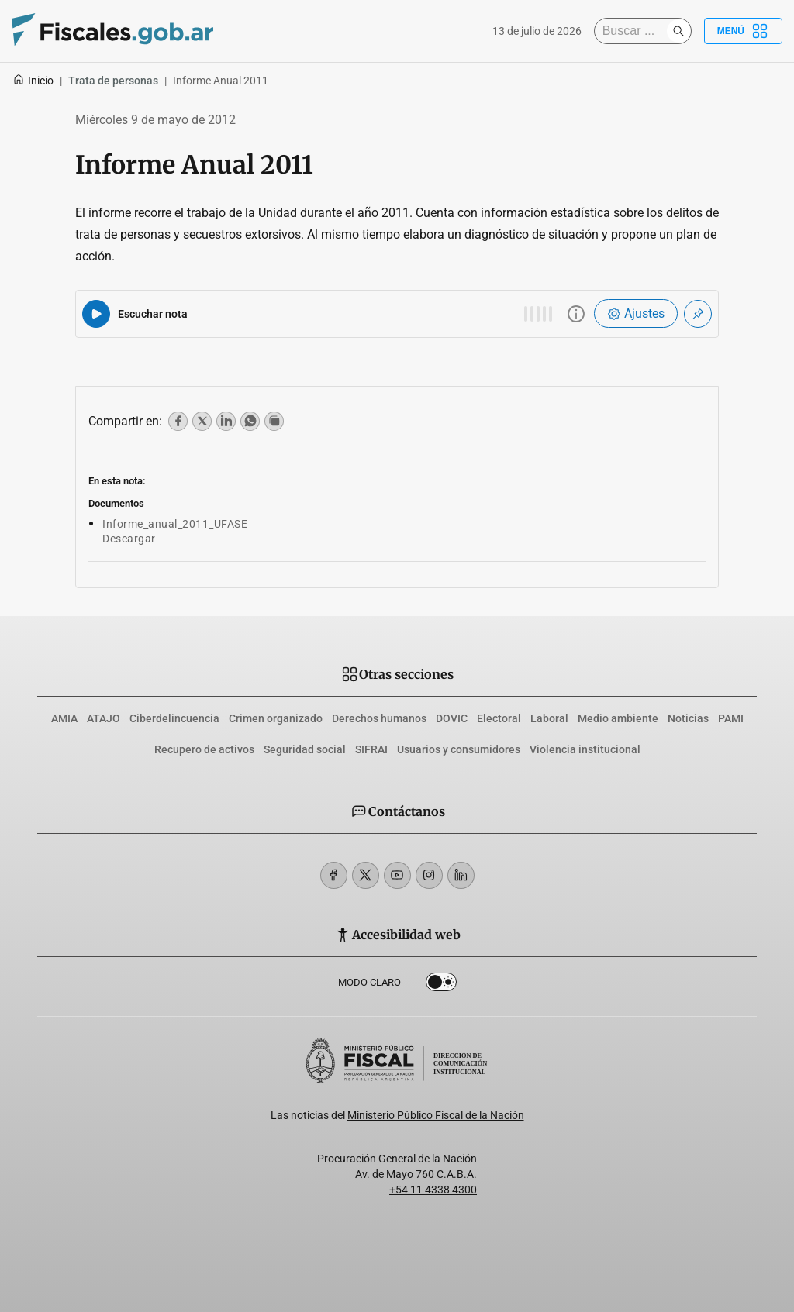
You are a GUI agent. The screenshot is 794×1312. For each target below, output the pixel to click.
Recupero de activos (204, 749)
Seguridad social (305, 749)
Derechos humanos (379, 718)
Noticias (688, 718)
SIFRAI (371, 749)
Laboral (549, 718)
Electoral (499, 718)
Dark (441, 984)
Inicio (33, 80)
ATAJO (103, 718)
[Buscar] (634, 31)
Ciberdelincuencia (174, 718)
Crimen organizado (276, 718)
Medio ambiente (618, 718)
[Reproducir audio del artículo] (96, 314)
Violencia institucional (585, 749)
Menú (743, 31)
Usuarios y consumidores (458, 749)
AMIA (64, 718)
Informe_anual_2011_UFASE (174, 524)
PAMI (731, 718)
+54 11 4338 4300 (433, 1189)
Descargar (129, 538)
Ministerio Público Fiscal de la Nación (435, 1115)
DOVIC (452, 718)
